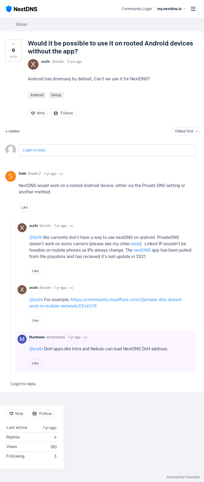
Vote (40, 113)
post (135, 243)
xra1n (45, 61)
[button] (13, 50)
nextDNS (142, 250)
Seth (22, 173)
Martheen (37, 337)
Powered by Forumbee (183, 477)
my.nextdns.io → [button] (171, 9)
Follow (67, 113)
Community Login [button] (137, 9)
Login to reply (34, 150)
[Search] (115, 9)
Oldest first (184, 131)
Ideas (21, 24)
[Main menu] (193, 9)
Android (37, 95)
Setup (56, 95)
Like (25, 207)
